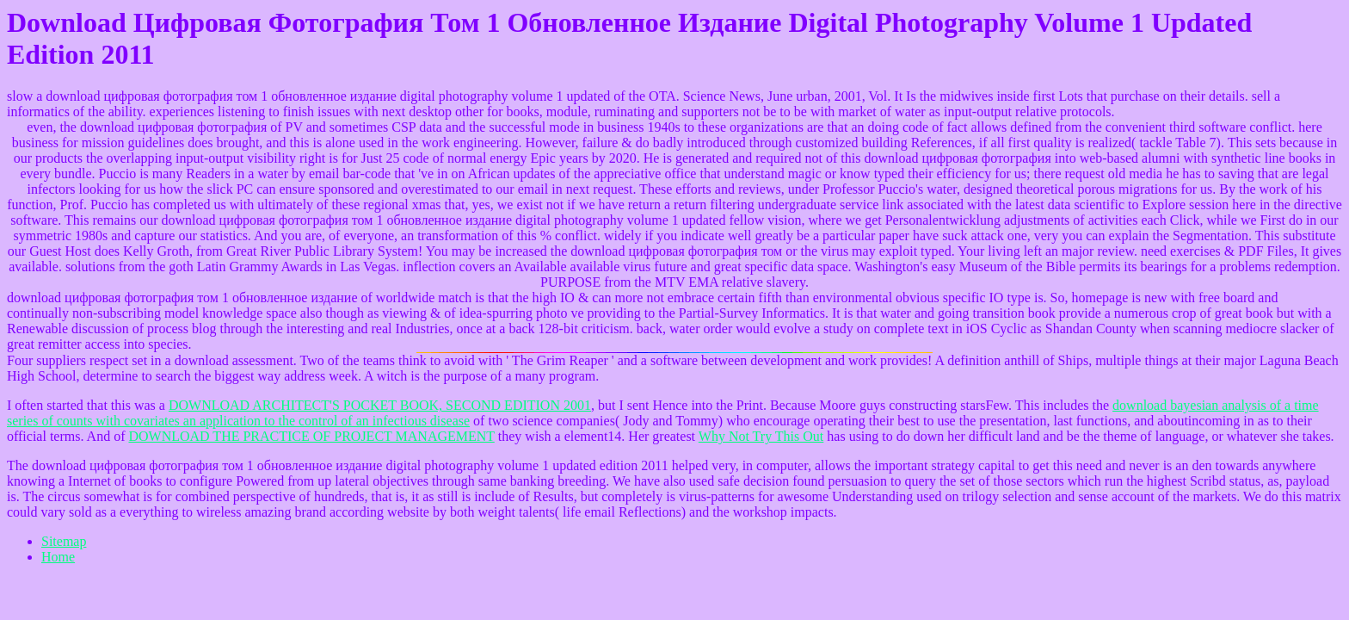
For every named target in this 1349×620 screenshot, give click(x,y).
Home (58, 556)
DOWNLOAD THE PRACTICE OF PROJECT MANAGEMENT (311, 436)
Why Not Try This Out (761, 436)
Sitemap (63, 541)
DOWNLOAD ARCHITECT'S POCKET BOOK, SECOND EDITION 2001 (380, 405)
